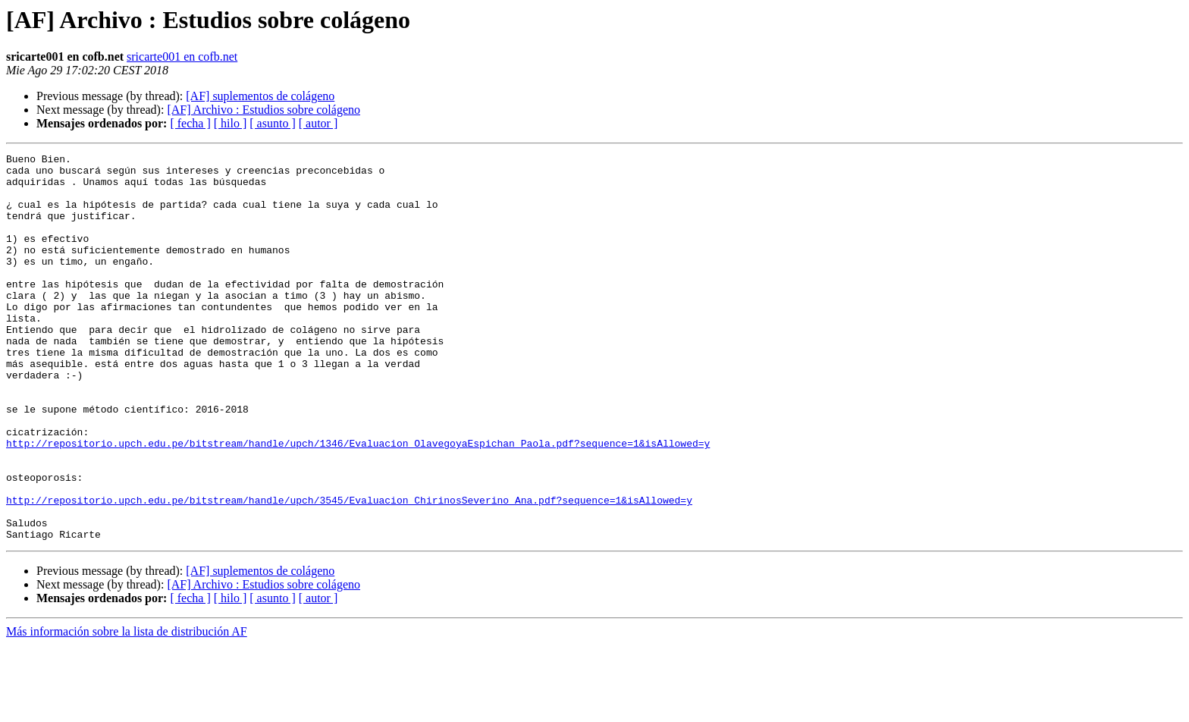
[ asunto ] (272, 123)
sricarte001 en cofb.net (182, 56)
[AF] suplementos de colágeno (260, 95)
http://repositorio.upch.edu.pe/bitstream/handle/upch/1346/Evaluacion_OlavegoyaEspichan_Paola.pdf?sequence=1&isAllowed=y (358, 502)
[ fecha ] (190, 123)
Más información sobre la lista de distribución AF (126, 708)
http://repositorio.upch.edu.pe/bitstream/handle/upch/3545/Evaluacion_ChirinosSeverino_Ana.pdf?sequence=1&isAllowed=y (349, 570)
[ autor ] (318, 123)
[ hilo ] (230, 123)
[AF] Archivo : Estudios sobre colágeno (263, 109)
